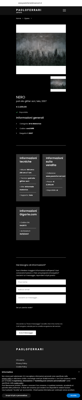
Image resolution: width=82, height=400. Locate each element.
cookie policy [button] (18, 383)
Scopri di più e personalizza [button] (16, 395)
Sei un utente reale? (24, 307)
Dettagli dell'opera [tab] (41, 141)
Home (18, 18)
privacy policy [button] (7, 378)
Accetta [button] (73, 395)
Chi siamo (20, 360)
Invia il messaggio (26, 333)
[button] (79, 372)
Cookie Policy (21, 367)
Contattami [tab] (41, 253)
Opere (26, 18)
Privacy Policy (21, 363)
